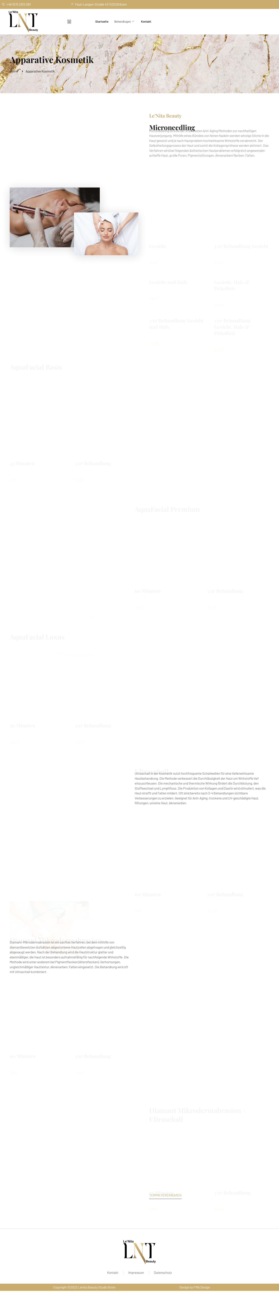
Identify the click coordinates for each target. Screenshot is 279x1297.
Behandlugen (124, 21)
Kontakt (146, 21)
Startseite (101, 21)
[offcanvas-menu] (69, 22)
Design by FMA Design (194, 1287)
